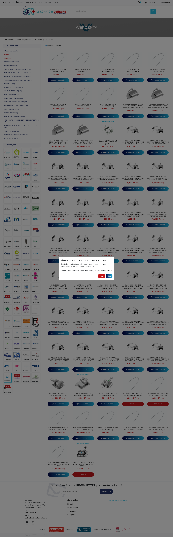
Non (101, 276)
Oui (109, 276)
